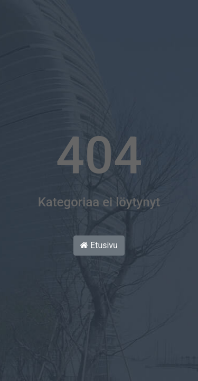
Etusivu (99, 245)
